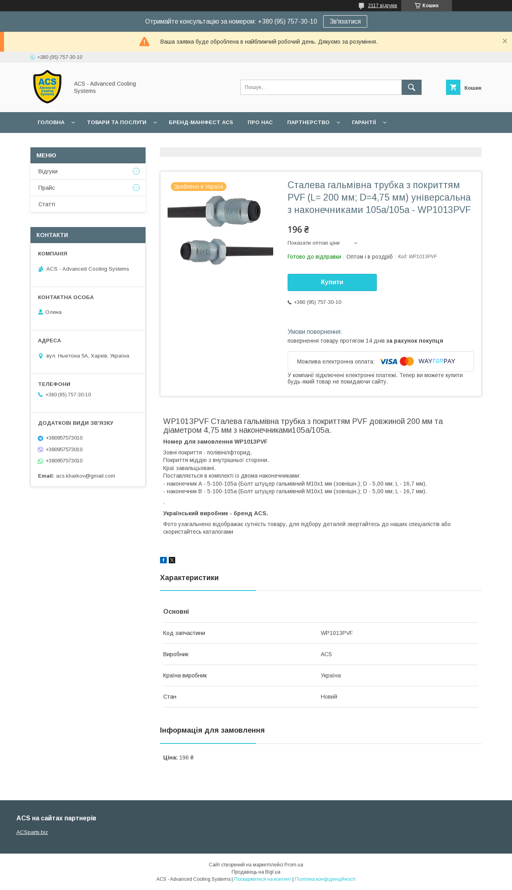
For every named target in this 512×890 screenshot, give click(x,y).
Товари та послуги (116, 122)
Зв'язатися (345, 21)
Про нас (260, 122)
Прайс (46, 188)
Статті (46, 204)
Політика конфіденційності (325, 879)
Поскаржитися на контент (262, 879)
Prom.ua (293, 865)
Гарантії (364, 122)
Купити (332, 282)
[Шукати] (412, 87)
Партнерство (308, 122)
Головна (51, 122)
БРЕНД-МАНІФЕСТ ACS (201, 122)
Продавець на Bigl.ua (256, 872)
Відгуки (48, 171)
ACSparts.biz (32, 832)
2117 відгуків (382, 5)
